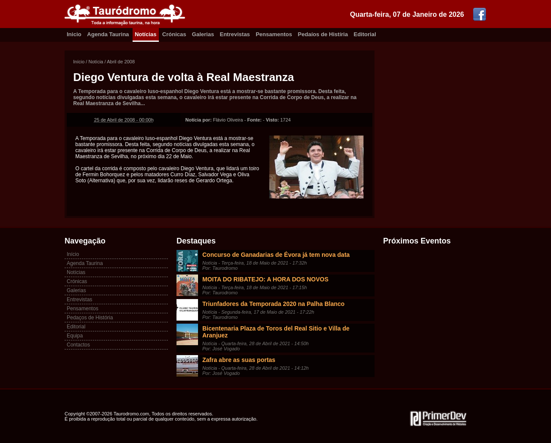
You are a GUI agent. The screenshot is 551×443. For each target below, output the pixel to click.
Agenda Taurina (108, 34)
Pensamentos (274, 34)
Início (78, 61)
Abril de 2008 (121, 61)
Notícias (146, 34)
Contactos (78, 345)
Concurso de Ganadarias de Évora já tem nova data (276, 254)
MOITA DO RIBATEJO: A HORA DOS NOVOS (265, 279)
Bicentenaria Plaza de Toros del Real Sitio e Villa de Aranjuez (276, 332)
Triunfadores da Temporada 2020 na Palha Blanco (273, 303)
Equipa (75, 336)
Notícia (95, 61)
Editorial (365, 34)
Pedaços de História (90, 318)
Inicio (74, 34)
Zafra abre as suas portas (239, 359)
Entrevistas (235, 34)
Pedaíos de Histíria (323, 34)
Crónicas (174, 34)
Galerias (203, 34)
